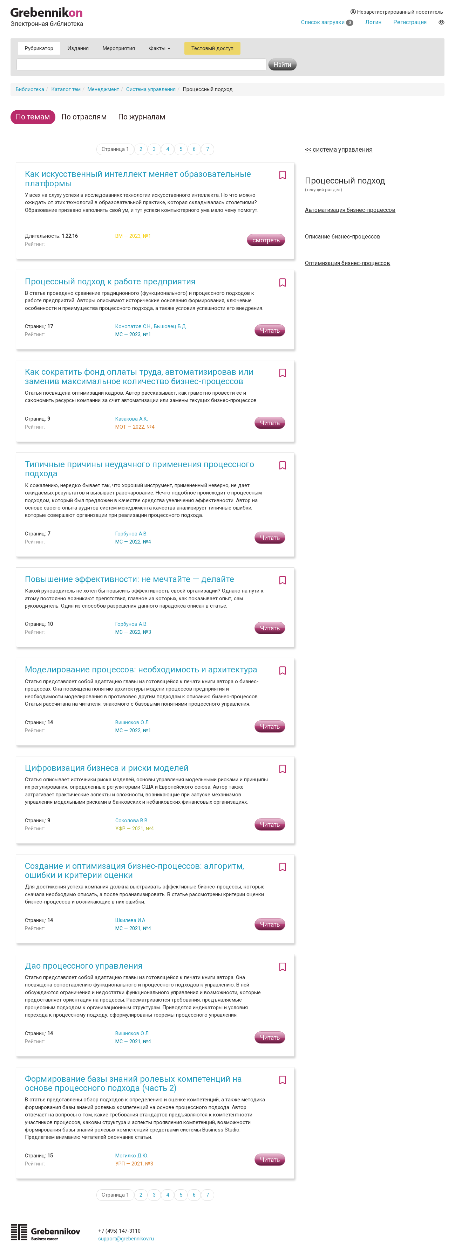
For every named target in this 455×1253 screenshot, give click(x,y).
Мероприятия (119, 48)
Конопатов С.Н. (133, 326)
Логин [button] (373, 22)
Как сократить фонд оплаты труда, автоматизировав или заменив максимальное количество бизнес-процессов (139, 376)
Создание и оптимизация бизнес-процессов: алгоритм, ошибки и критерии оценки (134, 870)
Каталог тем (66, 89)
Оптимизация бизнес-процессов (347, 263)
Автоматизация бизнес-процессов (350, 210)
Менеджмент (103, 89)
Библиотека (30, 89)
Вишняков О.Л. (132, 722)
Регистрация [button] (410, 22)
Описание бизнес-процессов (342, 237)
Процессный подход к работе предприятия (110, 281)
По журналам (141, 116)
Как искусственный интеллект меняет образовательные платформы (138, 178)
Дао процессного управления (84, 966)
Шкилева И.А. (131, 920)
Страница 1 (115, 149)
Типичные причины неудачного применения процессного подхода (139, 468)
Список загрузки (327, 22)
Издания (78, 48)
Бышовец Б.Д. (170, 326)
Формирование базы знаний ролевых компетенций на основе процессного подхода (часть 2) (133, 1083)
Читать (270, 330)
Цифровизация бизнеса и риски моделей (107, 768)
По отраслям (84, 116)
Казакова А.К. (131, 419)
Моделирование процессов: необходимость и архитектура (141, 669)
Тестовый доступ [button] (212, 48)
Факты (159, 48)
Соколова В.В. (132, 820)
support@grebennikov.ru (126, 1238)
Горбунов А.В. (131, 533)
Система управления (151, 89)
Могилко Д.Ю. (131, 1155)
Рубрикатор (39, 48)
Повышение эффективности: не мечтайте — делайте (129, 579)
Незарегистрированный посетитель (397, 12)
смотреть (266, 240)
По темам (33, 116)
